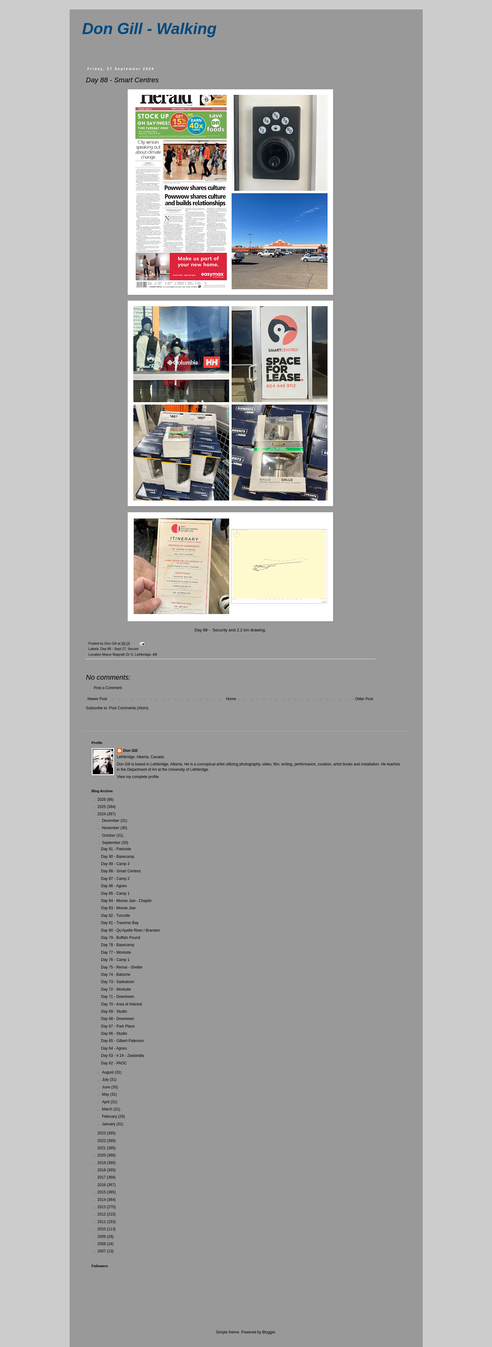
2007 (102, 1251)
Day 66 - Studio (114, 1033)
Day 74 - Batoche (115, 974)
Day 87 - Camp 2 (115, 878)
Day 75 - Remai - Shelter (121, 967)
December (111, 820)
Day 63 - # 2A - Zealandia (122, 1055)
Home (231, 699)
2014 (102, 1200)
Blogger (268, 1332)
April (106, 1102)
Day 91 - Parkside (116, 849)
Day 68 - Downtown (117, 1018)
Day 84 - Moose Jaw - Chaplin (126, 901)
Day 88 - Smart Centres (121, 871)
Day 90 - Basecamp (117, 856)
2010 (102, 1229)
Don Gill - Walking (149, 29)
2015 (102, 1192)
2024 (102, 814)
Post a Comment (108, 688)
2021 (102, 1148)
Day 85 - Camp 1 (115, 893)
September (111, 842)
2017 (102, 1177)
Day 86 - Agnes (114, 886)
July (106, 1079)
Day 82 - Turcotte (115, 915)
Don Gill (130, 750)
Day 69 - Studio (114, 1011)
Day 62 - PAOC (114, 1063)
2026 (102, 799)
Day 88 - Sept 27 (113, 649)
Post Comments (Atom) (128, 708)
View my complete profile (138, 777)
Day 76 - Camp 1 (115, 960)
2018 (102, 1170)
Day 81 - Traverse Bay (119, 923)
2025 (102, 807)
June (106, 1087)
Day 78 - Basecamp (117, 945)
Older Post (364, 699)
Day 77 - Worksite (116, 952)
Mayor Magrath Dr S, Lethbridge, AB (129, 654)
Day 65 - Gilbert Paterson (122, 1041)
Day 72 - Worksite (116, 989)
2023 (102, 1133)
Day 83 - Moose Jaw (118, 908)
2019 (102, 1163)
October (109, 835)
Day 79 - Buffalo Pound (120, 937)
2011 (102, 1222)
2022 (102, 1141)
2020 (102, 1155)
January (109, 1124)
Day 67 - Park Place (118, 1026)
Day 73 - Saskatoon (117, 982)
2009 (102, 1236)
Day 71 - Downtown (117, 996)
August (108, 1072)
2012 (102, 1214)
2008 (102, 1244)
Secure (133, 649)
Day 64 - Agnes (114, 1048)
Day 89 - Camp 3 (115, 864)
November (111, 828)
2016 (102, 1185)
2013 (102, 1207)
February (110, 1116)
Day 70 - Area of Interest (121, 1004)
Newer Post (97, 699)
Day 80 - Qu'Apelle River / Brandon (130, 930)
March (107, 1109)
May (106, 1094)
